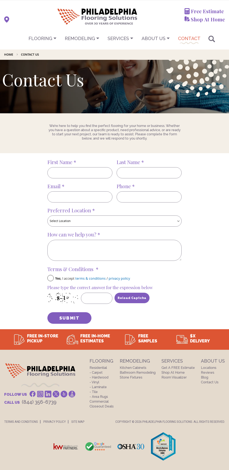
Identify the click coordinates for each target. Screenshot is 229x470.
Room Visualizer (174, 377)
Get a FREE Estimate (178, 368)
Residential (98, 368)
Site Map (78, 421)
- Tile (94, 392)
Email (54, 186)
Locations (208, 368)
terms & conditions (90, 278)
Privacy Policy (54, 421)
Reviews (207, 373)
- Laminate (98, 387)
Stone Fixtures (131, 377)
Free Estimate (207, 11)
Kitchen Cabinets (133, 368)
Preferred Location (69, 210)
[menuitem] (114, 38)
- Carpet (96, 373)
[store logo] (77, 16)
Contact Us (210, 382)
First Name (60, 162)
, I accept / (92, 278)
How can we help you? (72, 234)
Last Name (129, 162)
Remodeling (80, 38)
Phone (124, 186)
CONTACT (189, 38)
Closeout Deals (102, 406)
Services (118, 38)
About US (153, 38)
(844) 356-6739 (39, 402)
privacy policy (119, 278)
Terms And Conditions (21, 421)
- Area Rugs (99, 397)
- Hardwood (99, 377)
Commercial (99, 401)
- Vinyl (94, 382)
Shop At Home (208, 19)
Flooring (40, 38)
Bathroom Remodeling (138, 373)
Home (9, 54)
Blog (204, 377)
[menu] (114, 38)
